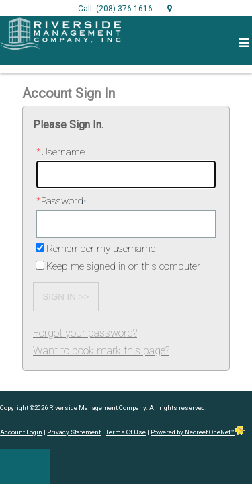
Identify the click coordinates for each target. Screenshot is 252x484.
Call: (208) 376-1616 (115, 8)
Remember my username (100, 249)
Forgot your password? (85, 333)
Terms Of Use (126, 432)
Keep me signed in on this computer (123, 266)
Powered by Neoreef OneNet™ (198, 432)
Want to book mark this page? (101, 350)
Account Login (21, 432)
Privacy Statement (74, 432)
